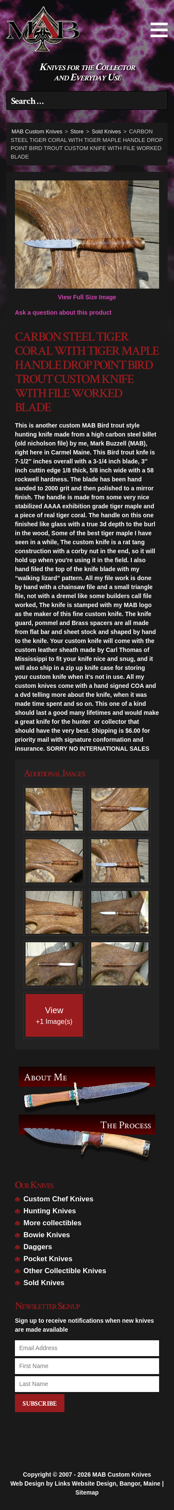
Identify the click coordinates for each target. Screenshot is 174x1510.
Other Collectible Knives (64, 1271)
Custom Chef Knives (58, 1199)
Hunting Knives (49, 1211)
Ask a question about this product (63, 312)
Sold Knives (43, 1283)
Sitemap (87, 1472)
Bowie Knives (46, 1235)
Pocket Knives (47, 1259)
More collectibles (52, 1223)
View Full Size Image (87, 240)
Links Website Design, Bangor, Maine (107, 1463)
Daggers (37, 1247)
